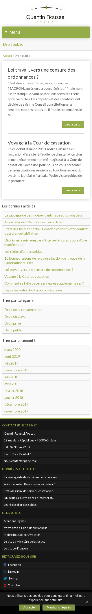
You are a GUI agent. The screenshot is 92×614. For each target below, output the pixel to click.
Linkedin (11, 571)
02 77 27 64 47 (21, 454)
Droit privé (12, 323)
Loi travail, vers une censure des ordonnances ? (39, 269)
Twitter (11, 578)
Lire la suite (73, 124)
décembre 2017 (16, 404)
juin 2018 (11, 377)
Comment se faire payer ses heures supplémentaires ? (44, 283)
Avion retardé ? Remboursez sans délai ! (34, 222)
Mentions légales (15, 521)
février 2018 (13, 390)
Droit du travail (15, 316)
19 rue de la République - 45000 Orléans (30, 440)
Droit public (13, 330)
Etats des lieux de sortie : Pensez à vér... (29, 491)
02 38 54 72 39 (20, 447)
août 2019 (12, 356)
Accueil (7, 55)
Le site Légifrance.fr (16, 548)
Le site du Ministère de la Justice (24, 541)
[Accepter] (86, 602)
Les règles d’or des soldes (23, 251)
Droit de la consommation (23, 309)
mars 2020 (12, 349)
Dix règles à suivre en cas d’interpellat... (29, 498)
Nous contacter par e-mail (20, 461)
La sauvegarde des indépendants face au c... (32, 477)
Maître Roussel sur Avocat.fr (22, 534)
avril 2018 (12, 384)
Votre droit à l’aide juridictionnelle (25, 528)
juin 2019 (11, 363)
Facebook (12, 564)
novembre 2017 (16, 411)
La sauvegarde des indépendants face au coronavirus (43, 215)
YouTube (12, 585)
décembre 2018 (16, 370)
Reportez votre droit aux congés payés (33, 290)
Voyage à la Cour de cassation (39, 143)
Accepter (29, 607)
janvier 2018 (13, 397)
